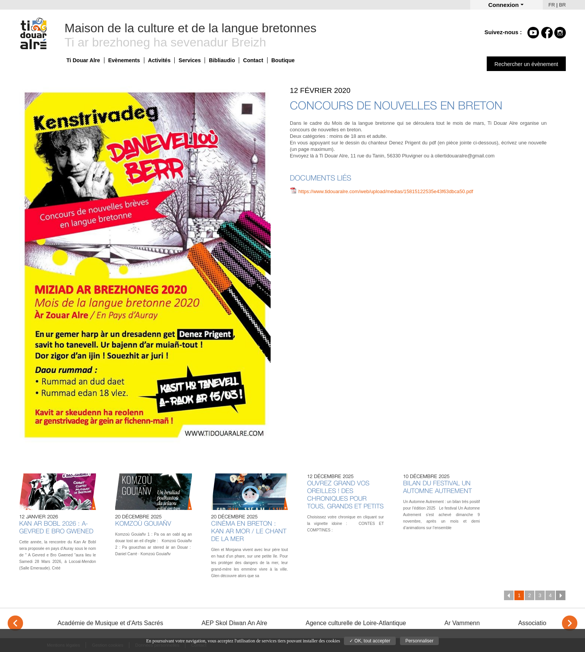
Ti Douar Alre (83, 60)
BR (562, 5)
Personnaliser (419, 641)
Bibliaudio (222, 60)
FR (552, 5)
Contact (253, 60)
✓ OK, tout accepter (369, 641)
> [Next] (569, 623)
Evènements (124, 60)
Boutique (283, 60)
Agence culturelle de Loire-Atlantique (356, 623)
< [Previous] (15, 623)
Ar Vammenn (462, 623)
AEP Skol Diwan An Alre (234, 623)
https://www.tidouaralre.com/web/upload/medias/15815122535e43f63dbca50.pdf (385, 191)
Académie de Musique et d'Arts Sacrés (110, 623)
